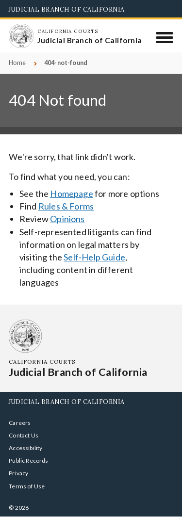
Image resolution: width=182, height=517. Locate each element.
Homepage (71, 193)
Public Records (29, 460)
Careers (20, 422)
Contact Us (23, 435)
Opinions (67, 218)
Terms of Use (27, 486)
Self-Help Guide (94, 257)
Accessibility (25, 448)
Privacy (18, 473)
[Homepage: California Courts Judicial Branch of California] (21, 36)
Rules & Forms (66, 206)
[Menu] (165, 37)
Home (17, 62)
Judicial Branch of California (67, 9)
